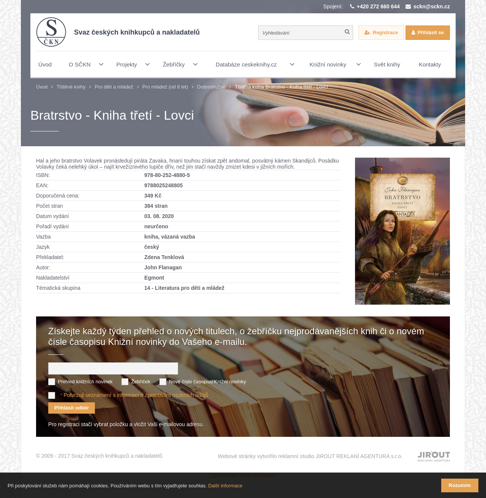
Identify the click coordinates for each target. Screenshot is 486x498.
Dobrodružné (211, 87)
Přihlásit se (431, 32)
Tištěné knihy (71, 87)
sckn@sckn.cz (431, 6)
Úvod (41, 87)
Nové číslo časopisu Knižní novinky (207, 381)
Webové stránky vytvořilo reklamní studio (310, 456)
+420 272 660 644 (378, 6)
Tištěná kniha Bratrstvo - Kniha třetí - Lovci (281, 87)
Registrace (385, 32)
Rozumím (460, 485)
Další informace (225, 486)
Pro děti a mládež (114, 87)
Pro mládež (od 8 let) (165, 87)
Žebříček (140, 381)
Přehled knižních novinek (85, 381)
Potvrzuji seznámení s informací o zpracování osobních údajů (135, 395)
